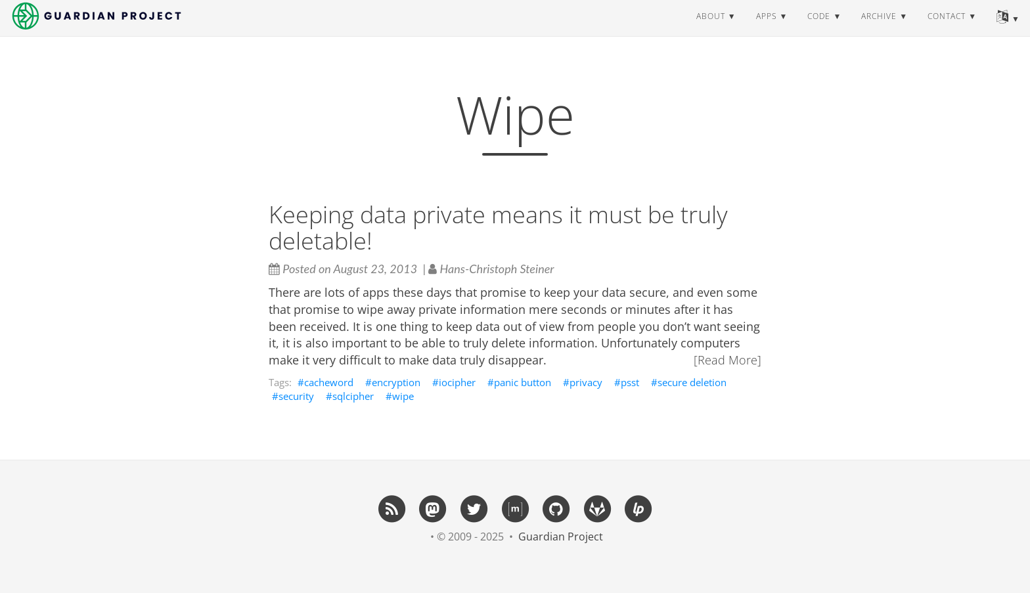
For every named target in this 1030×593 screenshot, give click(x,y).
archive (879, 29)
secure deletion (692, 382)
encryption (396, 382)
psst (630, 382)
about (710, 29)
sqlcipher (353, 396)
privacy (586, 382)
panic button (522, 382)
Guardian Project (560, 536)
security (296, 396)
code (818, 29)
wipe (403, 396)
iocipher (457, 382)
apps (766, 29)
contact (947, 29)
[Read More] (727, 360)
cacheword (328, 382)
